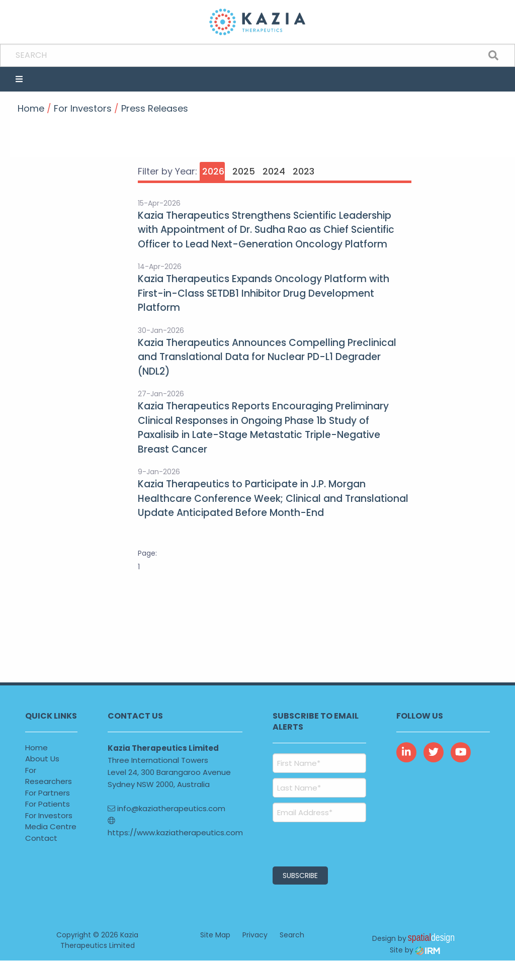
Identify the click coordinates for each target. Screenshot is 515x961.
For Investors (48, 815)
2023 (303, 171)
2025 (243, 171)
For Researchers (48, 776)
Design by (413, 937)
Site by (415, 950)
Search (292, 935)
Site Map (215, 935)
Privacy (255, 935)
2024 (274, 171)
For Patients (47, 804)
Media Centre (50, 826)
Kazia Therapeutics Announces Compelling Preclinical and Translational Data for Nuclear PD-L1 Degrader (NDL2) (267, 357)
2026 (213, 171)
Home (36, 747)
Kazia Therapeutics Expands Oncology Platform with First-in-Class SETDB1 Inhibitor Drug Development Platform (263, 293)
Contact (41, 838)
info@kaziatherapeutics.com (166, 808)
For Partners (47, 793)
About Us (42, 758)
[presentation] (334, 842)
